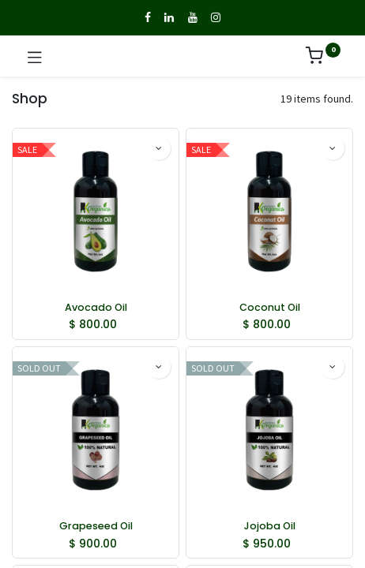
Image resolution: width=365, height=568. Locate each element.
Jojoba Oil (269, 525)
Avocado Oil (96, 307)
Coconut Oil (269, 307)
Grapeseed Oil (96, 525)
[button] (159, 148)
